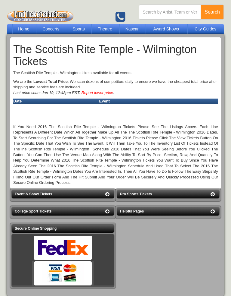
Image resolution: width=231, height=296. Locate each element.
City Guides (205, 29)
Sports (78, 29)
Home (23, 29)
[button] (63, 194)
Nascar (132, 29)
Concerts (50, 29)
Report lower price (97, 92)
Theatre (105, 29)
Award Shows (166, 29)
